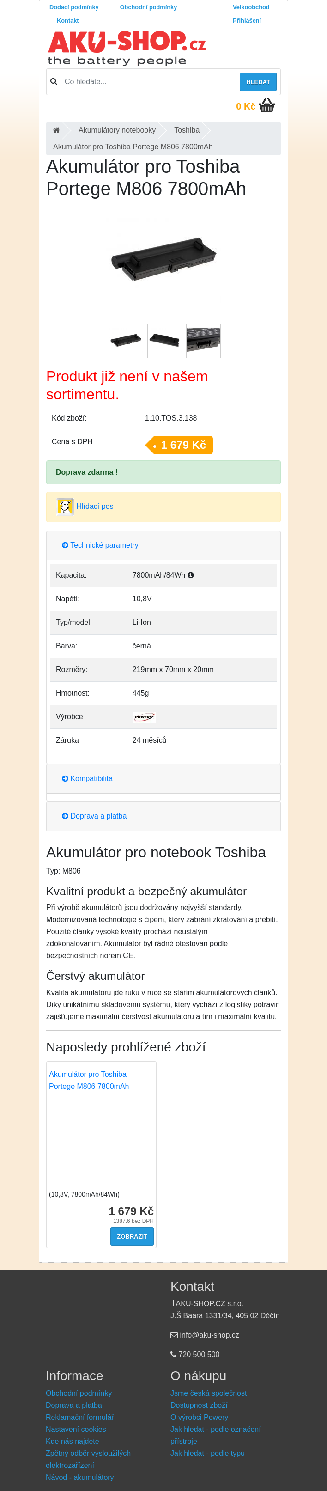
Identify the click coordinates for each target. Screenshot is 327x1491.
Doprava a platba (94, 816)
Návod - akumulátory (80, 1477)
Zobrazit (132, 1236)
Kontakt (68, 20)
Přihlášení (247, 20)
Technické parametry (100, 545)
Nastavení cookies (76, 1429)
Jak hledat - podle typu (207, 1453)
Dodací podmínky (74, 7)
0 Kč (245, 106)
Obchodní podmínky (148, 7)
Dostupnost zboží (199, 1405)
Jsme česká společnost (208, 1393)
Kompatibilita (87, 778)
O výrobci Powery (199, 1417)
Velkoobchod (251, 7)
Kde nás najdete (72, 1441)
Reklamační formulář (80, 1417)
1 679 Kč (183, 445)
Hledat (258, 82)
